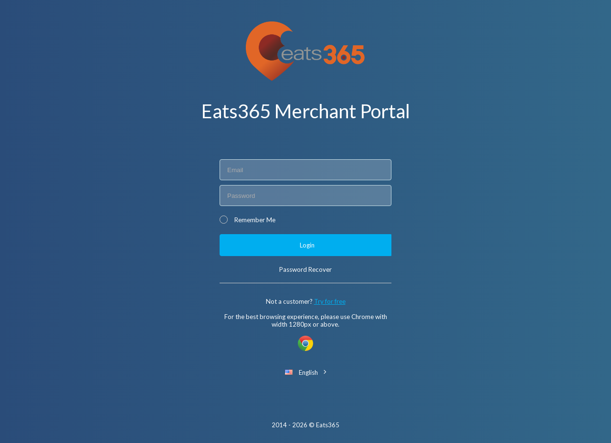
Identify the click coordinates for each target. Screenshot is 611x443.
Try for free (330, 301)
